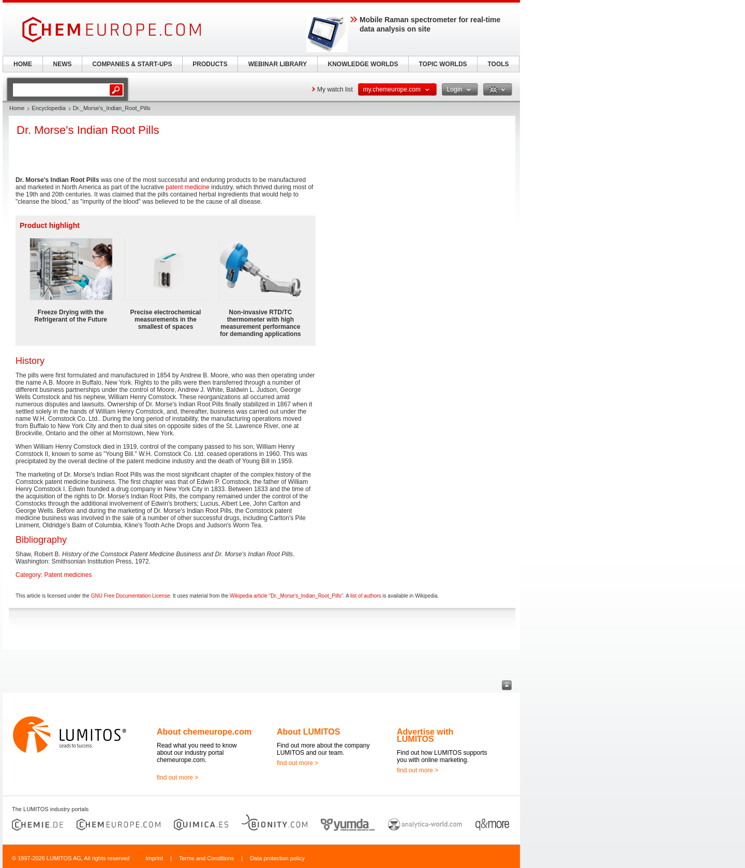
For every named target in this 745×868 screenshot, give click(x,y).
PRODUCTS (209, 64)
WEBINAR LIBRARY (277, 64)
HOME (22, 64)
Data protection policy (277, 858)
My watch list (335, 89)
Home (16, 108)
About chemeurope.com (204, 731)
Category (28, 574)
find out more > (177, 777)
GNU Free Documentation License (130, 596)
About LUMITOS (308, 731)
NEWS (62, 64)
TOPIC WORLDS (443, 64)
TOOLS (498, 64)
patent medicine (188, 187)
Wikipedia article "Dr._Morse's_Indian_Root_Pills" (286, 596)
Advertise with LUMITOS (425, 735)
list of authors (365, 596)
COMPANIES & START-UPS (132, 64)
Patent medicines (68, 574)
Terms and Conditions (206, 858)
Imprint (154, 858)
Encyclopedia (48, 108)
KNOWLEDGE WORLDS (363, 64)
